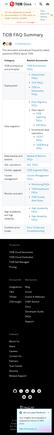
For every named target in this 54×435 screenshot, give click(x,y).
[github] (15, 391)
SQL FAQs (32, 164)
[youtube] (30, 397)
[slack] (39, 391)
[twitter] (21, 391)
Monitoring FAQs (41, 184)
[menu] (6, 4)
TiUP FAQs (37, 82)
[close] (48, 413)
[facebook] (33, 391)
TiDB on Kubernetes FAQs (38, 91)
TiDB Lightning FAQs (41, 117)
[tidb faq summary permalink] (45, 34)
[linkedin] (27, 391)
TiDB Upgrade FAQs (37, 170)
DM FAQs (41, 125)
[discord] (24, 397)
